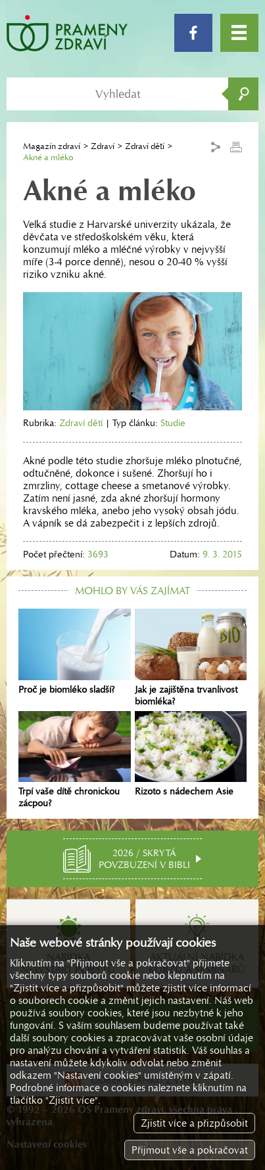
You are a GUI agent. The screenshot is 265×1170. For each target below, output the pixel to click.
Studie (172, 423)
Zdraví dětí (144, 146)
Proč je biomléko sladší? (74, 652)
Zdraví (102, 146)
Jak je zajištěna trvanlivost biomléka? (191, 658)
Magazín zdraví (51, 146)
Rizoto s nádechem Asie (191, 754)
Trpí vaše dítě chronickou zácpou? (74, 760)
